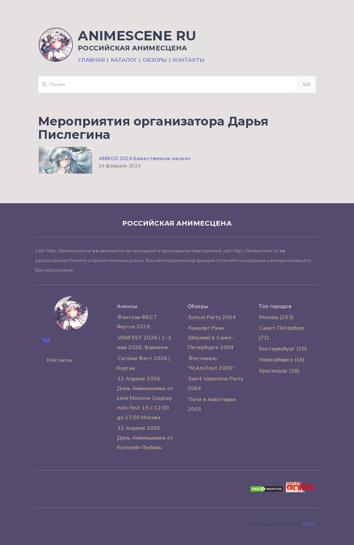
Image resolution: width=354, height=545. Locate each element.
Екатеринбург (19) (283, 348)
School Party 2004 (212, 317)
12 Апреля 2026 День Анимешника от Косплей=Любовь (145, 438)
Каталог (124, 60)
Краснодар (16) (279, 370)
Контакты (188, 60)
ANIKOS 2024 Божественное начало (144, 158)
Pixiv (309, 524)
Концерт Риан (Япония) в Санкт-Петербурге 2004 (211, 337)
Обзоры (155, 60)
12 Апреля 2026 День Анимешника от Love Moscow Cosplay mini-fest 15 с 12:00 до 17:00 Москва (145, 398)
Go (306, 84)
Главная (91, 60)
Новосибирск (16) (282, 359)
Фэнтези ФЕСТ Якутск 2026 (137, 322)
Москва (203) (276, 317)
